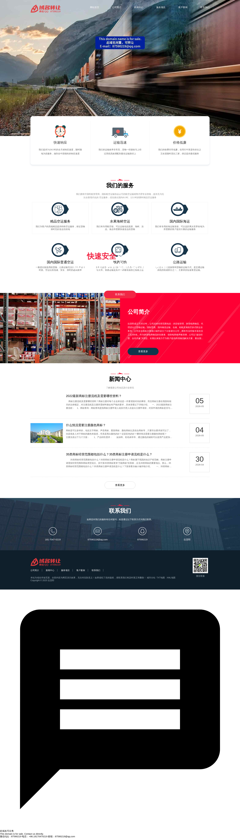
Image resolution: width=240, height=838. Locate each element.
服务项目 (160, 7)
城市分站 (151, 577)
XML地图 (171, 577)
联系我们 (205, 7)
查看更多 (143, 351)
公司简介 (116, 7)
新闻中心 (138, 7)
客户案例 (183, 7)
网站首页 (94, 7)
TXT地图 (161, 577)
